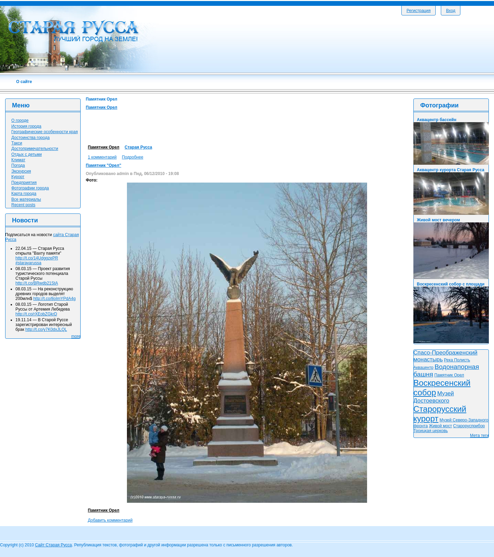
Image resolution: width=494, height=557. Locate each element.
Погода (18, 165)
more (76, 336)
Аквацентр (423, 367)
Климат (18, 160)
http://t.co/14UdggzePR (36, 258)
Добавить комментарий (110, 520)
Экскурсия (21, 171)
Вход (450, 10)
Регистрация (419, 10)
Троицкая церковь (430, 430)
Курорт (17, 176)
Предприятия (24, 182)
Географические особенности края (44, 131)
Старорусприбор (469, 425)
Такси (16, 143)
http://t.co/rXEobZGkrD (36, 314)
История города (26, 126)
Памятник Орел (101, 107)
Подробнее (132, 157)
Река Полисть (457, 360)
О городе (19, 120)
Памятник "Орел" (103, 165)
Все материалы (26, 199)
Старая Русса (138, 147)
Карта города (23, 193)
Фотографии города (30, 188)
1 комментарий (102, 157)
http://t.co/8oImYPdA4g (54, 298)
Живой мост (440, 425)
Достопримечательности (34, 148)
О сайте (24, 81)
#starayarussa (28, 262)
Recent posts (23, 204)
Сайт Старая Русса (53, 545)
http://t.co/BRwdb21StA (36, 283)
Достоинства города (30, 137)
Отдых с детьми (26, 154)
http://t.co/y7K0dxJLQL (46, 329)
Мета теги (479, 435)
